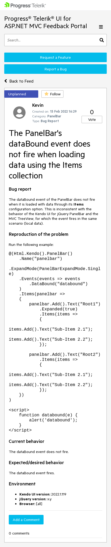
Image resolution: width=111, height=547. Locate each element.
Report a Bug (56, 69)
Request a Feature (55, 57)
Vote (92, 119)
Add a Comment (26, 519)
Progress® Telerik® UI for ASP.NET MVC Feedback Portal (45, 22)
